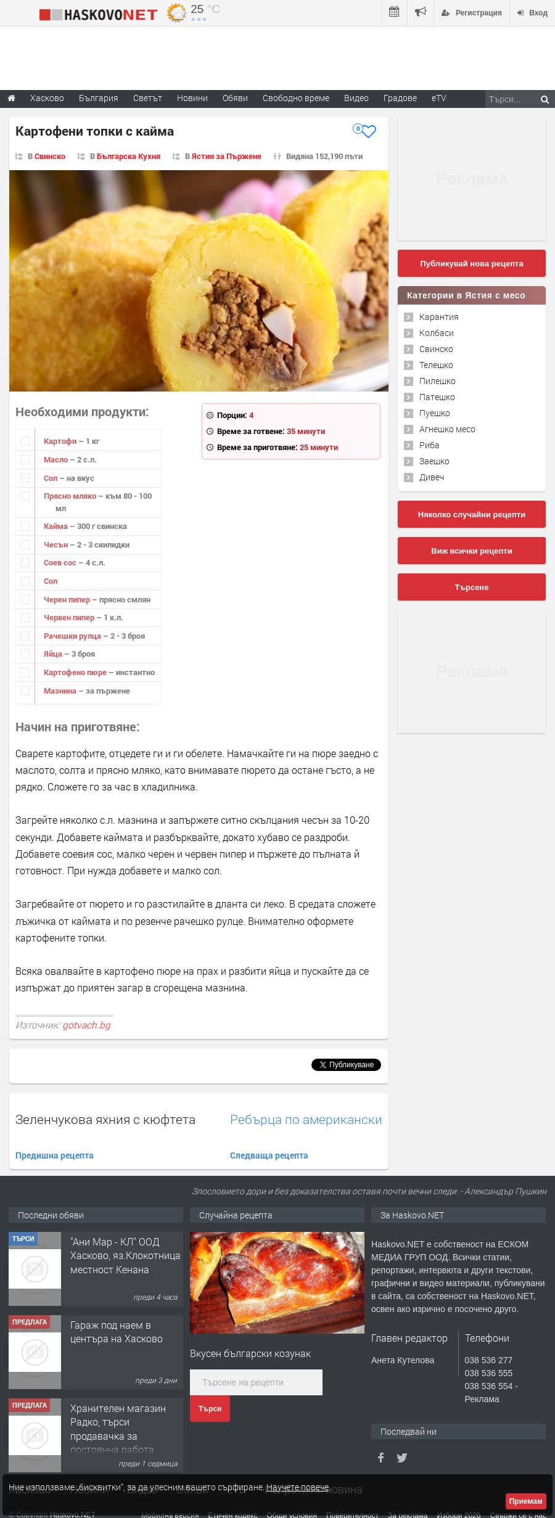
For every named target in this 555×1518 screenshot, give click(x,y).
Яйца (54, 653)
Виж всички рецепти (471, 551)
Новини (192, 98)
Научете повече (297, 1487)
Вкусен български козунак (250, 1353)
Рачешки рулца (73, 635)
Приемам (526, 1501)
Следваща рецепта (269, 1155)
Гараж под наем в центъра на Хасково (116, 1331)
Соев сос (61, 562)
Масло (57, 459)
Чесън (57, 544)
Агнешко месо (447, 429)
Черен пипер (68, 599)
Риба (429, 445)
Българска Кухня (128, 156)
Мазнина (61, 690)
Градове (400, 98)
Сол (51, 477)
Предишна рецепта (54, 1155)
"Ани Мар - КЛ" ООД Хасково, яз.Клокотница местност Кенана (125, 1255)
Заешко (434, 461)
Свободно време (296, 98)
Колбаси (436, 332)
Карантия (439, 316)
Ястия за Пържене (226, 156)
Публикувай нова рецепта (471, 263)
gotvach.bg (86, 1025)
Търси (210, 1409)
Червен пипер (70, 617)
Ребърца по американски (306, 1119)
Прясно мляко (71, 495)
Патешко (437, 397)
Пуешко (434, 413)
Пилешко (437, 381)
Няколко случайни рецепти (471, 514)
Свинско (50, 156)
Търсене (472, 587)
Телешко (436, 365)
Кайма (57, 525)
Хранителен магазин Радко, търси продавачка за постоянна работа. (118, 1428)
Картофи (61, 440)
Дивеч (431, 477)
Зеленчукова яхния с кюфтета (105, 1119)
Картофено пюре (76, 672)
